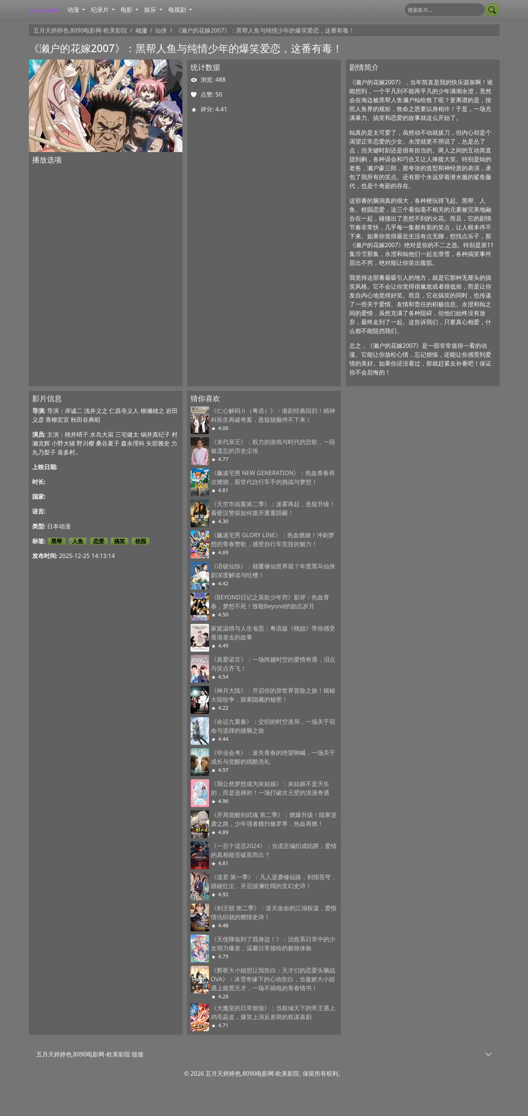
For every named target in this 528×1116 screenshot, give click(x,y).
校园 (140, 541)
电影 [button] (127, 10)
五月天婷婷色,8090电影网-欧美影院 (80, 30)
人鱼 (77, 541)
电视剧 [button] (178, 10)
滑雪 (361, 254)
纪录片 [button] (100, 10)
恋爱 (98, 541)
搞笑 (119, 541)
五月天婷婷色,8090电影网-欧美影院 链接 (90, 1054)
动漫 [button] (74, 10)
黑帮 (56, 541)
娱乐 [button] (151, 10)
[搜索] (445, 9)
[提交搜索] (492, 9)
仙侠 (161, 30)
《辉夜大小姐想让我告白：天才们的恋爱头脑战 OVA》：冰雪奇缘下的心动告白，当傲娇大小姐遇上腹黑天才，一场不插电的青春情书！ (273, 979)
